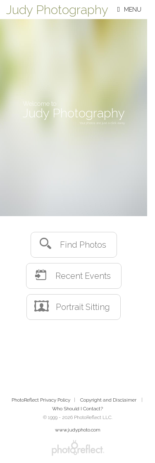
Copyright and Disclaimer (109, 400)
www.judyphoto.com (77, 430)
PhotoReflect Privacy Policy (41, 400)
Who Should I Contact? (77, 409)
